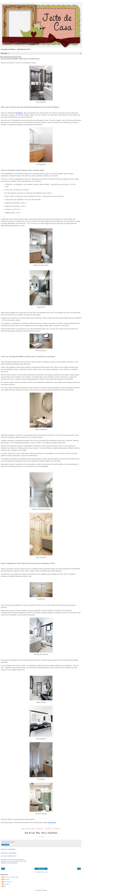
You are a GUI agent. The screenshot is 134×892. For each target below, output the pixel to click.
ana (5, 886)
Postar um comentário (8, 853)
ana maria (6, 884)
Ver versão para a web (41, 872)
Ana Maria (6, 879)
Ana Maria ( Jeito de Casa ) (11, 877)
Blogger (45, 890)
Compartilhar (5, 844)
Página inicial (41, 868)
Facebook (48, 829)
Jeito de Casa (7, 881)
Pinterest (57, 829)
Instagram (39, 829)
